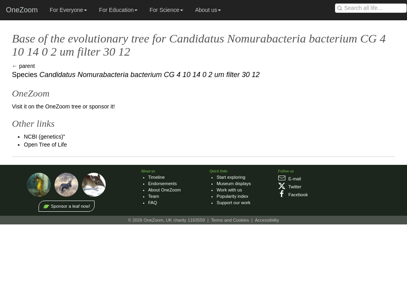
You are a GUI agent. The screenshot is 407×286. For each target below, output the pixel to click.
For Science (166, 10)
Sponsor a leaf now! (70, 206)
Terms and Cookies (230, 220)
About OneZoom (164, 189)
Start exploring (231, 177)
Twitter (289, 186)
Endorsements (162, 183)
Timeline (156, 177)
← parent (23, 66)
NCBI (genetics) (43, 136)
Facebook (293, 194)
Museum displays (234, 183)
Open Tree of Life (45, 144)
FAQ (152, 202)
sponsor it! (102, 106)
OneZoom (22, 10)
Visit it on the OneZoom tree (46, 106)
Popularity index (232, 196)
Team (153, 196)
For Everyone (68, 10)
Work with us (229, 189)
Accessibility (267, 220)
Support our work (233, 202)
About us (208, 10)
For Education (118, 10)
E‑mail (289, 178)
